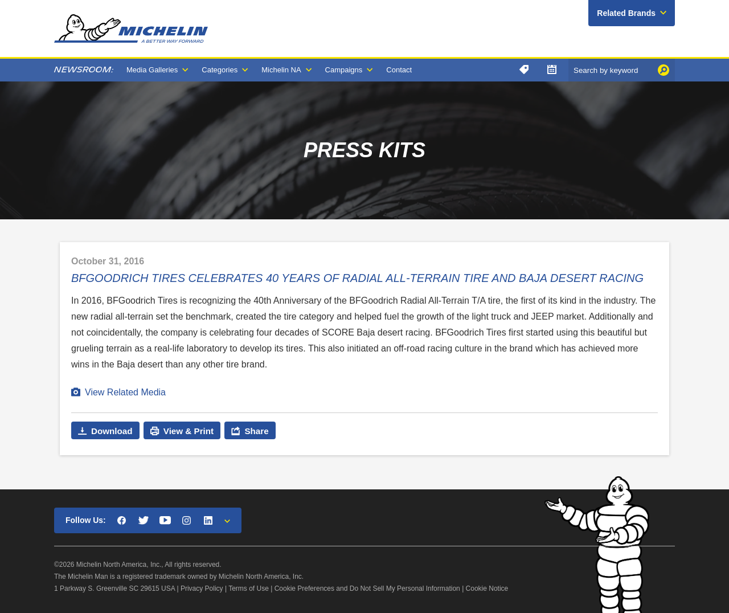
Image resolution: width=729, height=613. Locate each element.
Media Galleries (152, 70)
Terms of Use (248, 588)
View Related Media (125, 392)
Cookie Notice (487, 588)
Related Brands (626, 13)
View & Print (188, 431)
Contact (399, 70)
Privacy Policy (202, 588)
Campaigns (344, 70)
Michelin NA (281, 70)
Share (256, 431)
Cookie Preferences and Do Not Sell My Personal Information (367, 588)
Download (112, 431)
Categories (219, 70)
